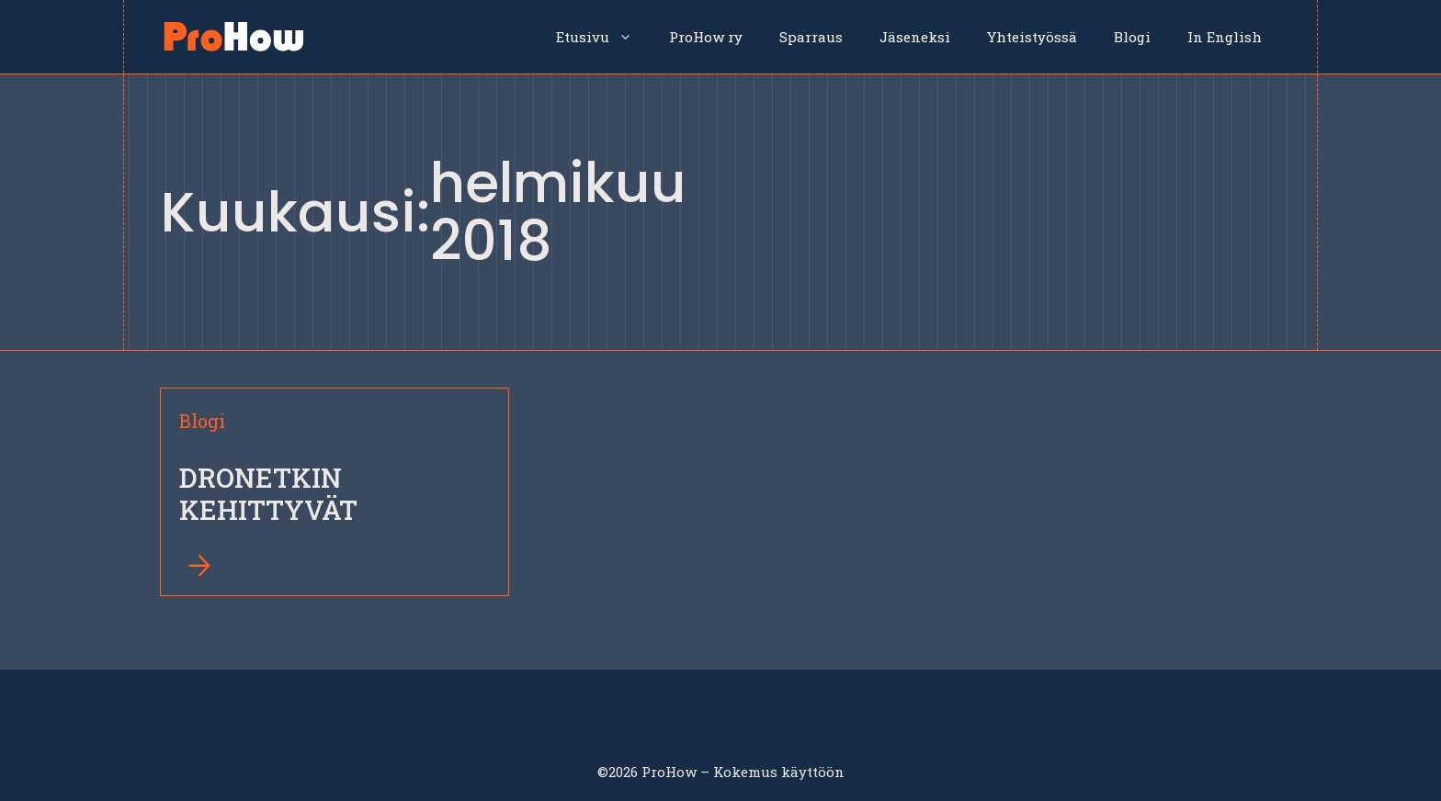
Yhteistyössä (1032, 37)
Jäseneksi (914, 37)
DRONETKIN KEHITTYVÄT (268, 493)
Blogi (1132, 37)
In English (1224, 37)
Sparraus (811, 37)
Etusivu (603, 36)
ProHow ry (706, 37)
